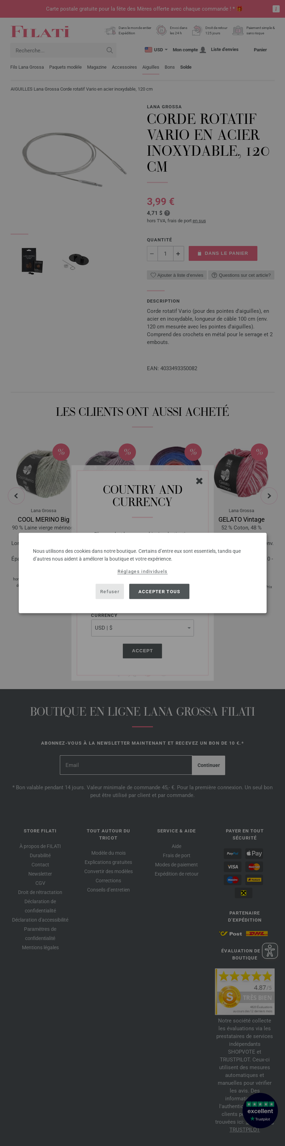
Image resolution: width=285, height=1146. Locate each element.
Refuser (109, 591)
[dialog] (143, 573)
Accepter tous (159, 591)
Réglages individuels (143, 571)
